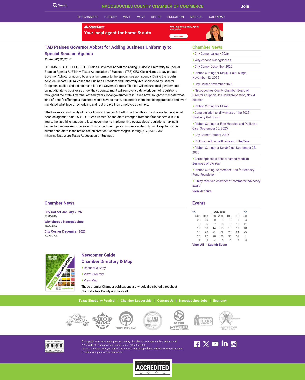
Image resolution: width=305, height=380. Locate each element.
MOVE (141, 17)
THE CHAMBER (87, 17)
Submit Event (217, 245)
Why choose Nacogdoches (213, 60)
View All (198, 245)
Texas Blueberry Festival (97, 300)
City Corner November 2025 (213, 84)
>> (245, 211)
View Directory (94, 274)
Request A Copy (95, 268)
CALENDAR (217, 17)
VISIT (127, 17)
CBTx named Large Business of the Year (222, 141)
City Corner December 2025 (213, 66)
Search (60, 5)
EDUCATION (175, 17)
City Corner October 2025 (212, 135)
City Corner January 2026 (212, 54)
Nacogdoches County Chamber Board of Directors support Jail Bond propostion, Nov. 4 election (223, 95)
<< (193, 211)
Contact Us (165, 300)
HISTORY (110, 17)
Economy (220, 300)
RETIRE (156, 17)
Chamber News (59, 202)
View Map (90, 280)
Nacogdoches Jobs (193, 300)
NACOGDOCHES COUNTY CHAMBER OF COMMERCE (152, 6)
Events (199, 202)
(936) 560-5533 (138, 345)
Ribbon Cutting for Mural (211, 106)
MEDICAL (196, 17)
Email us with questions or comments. (102, 352)
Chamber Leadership (136, 300)
